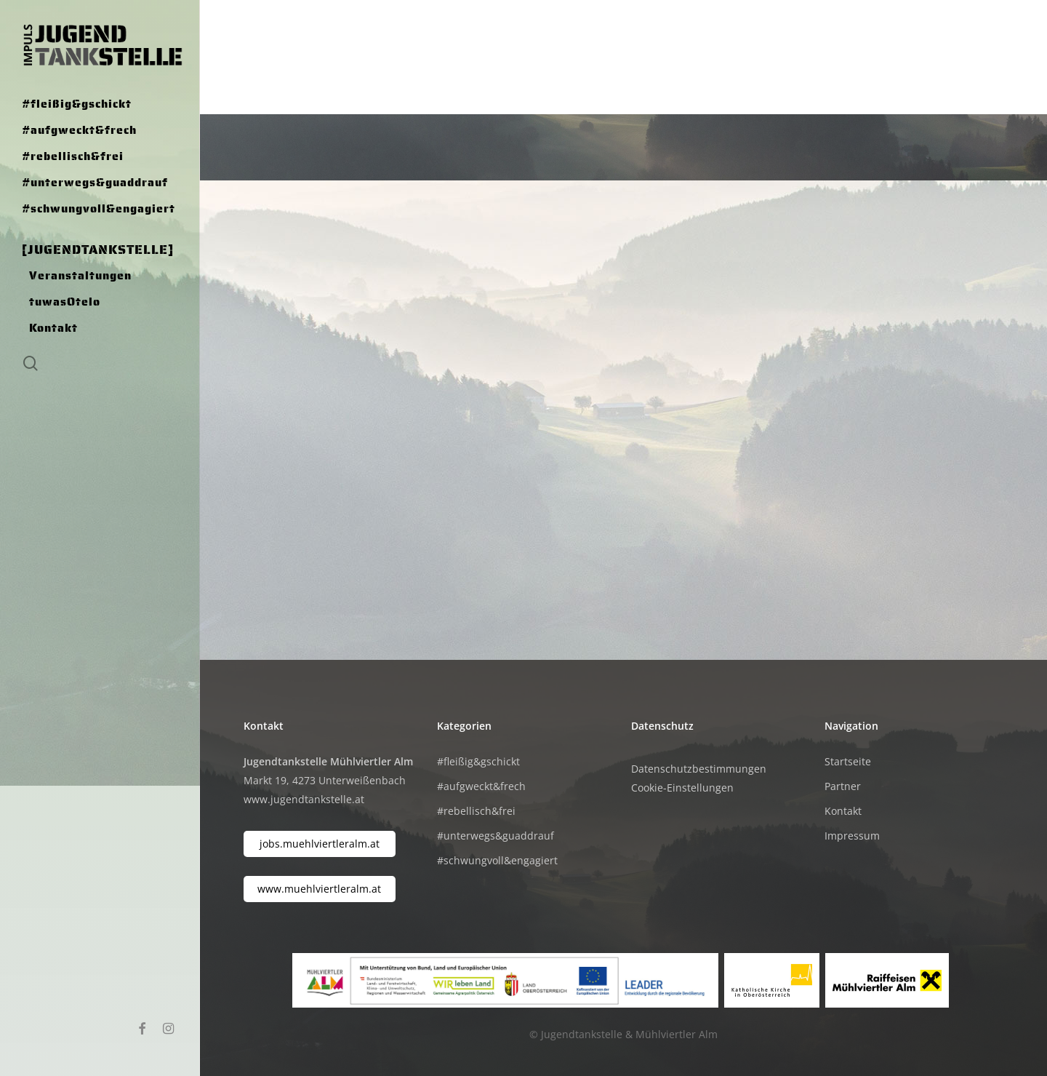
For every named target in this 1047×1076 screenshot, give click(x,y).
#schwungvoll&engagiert (497, 860)
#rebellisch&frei (476, 811)
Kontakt (843, 811)
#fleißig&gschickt (478, 761)
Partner (843, 786)
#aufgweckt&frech (481, 786)
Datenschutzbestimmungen (698, 769)
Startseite (848, 761)
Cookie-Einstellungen (682, 787)
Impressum (852, 835)
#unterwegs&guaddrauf (495, 835)
